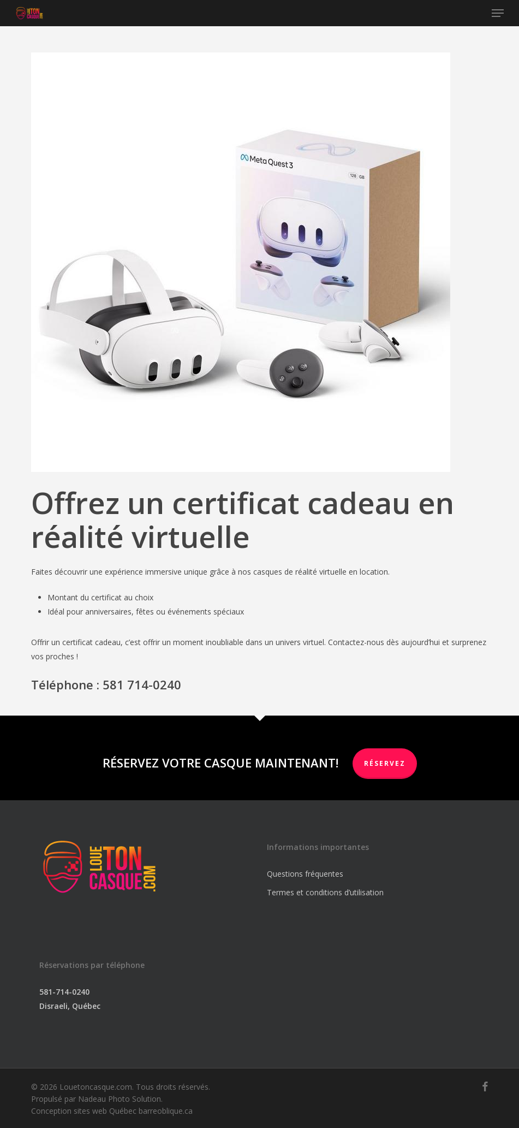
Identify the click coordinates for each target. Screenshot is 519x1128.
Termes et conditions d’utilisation (325, 892)
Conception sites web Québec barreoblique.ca (112, 1111)
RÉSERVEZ (384, 763)
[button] (498, 13)
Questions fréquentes (305, 874)
